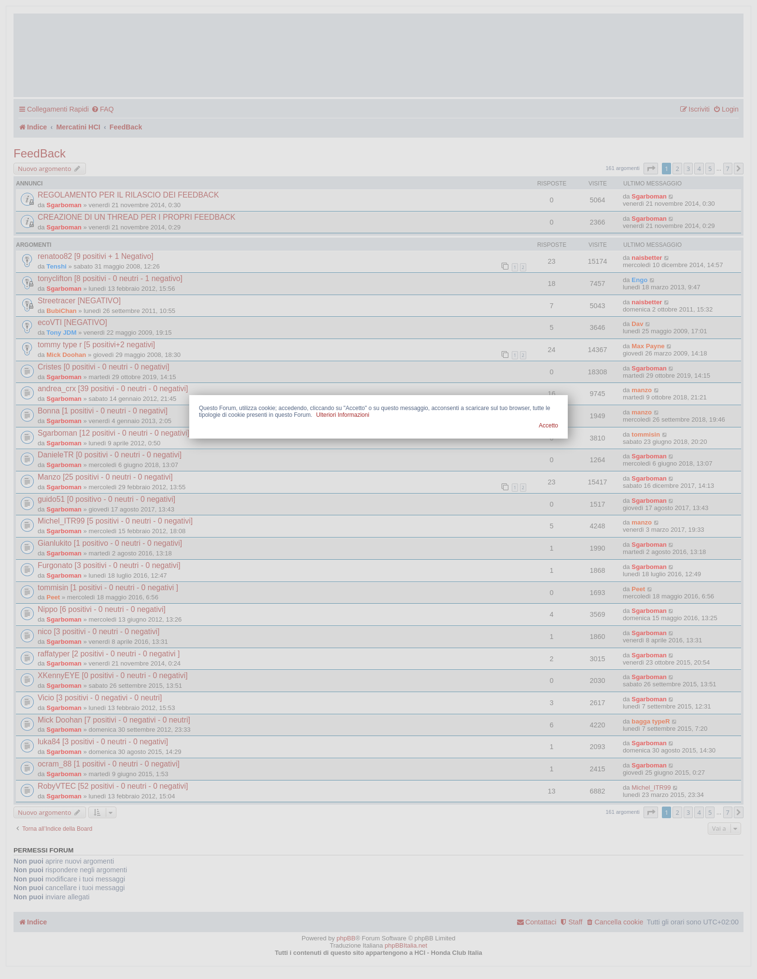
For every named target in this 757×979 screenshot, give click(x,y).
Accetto (548, 425)
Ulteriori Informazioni (342, 414)
